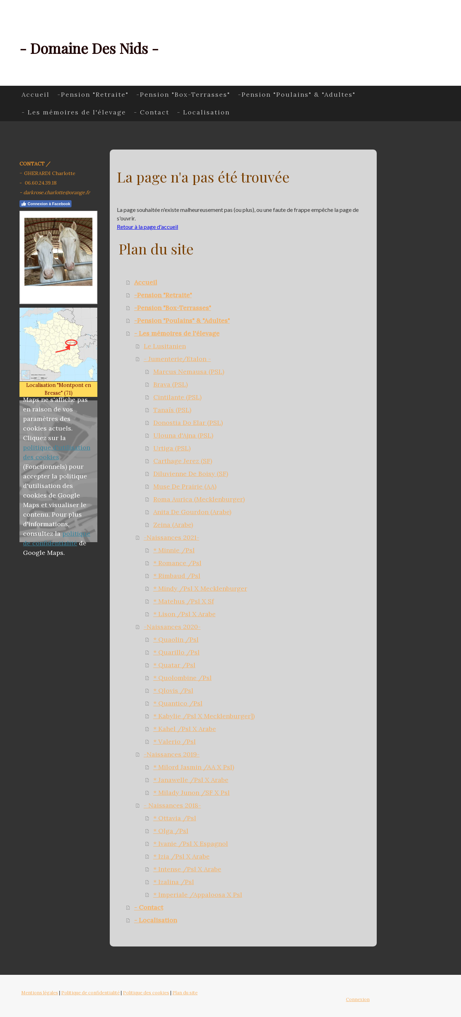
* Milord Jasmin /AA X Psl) (193, 767)
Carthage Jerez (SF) (182, 461)
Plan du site (185, 993)
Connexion (358, 999)
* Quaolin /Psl (176, 639)
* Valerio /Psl (174, 741)
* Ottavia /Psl (174, 818)
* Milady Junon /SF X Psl (191, 792)
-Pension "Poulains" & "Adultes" (296, 94)
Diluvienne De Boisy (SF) (190, 474)
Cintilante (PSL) (177, 397)
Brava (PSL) (170, 384)
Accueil (36, 94)
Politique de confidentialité (90, 993)
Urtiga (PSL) (171, 448)
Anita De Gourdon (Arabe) (192, 512)
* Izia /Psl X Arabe (181, 856)
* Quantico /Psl (178, 703)
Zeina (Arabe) (173, 525)
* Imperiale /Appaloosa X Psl (197, 894)
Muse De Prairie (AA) (184, 486)
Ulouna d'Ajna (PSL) (183, 435)
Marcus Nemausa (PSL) (188, 371)
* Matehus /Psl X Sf (183, 601)
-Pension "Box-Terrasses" (183, 94)
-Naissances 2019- (172, 754)
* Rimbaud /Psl (176, 576)
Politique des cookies (146, 993)
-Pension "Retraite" (93, 94)
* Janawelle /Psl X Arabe (190, 780)
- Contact (151, 112)
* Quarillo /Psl (176, 652)
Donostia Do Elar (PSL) (188, 422)
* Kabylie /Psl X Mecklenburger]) (204, 716)
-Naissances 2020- (172, 627)
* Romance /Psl (177, 563)
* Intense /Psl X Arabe (187, 869)
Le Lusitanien (165, 346)
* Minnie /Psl (174, 550)
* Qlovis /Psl (173, 690)
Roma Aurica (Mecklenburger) (199, 499)
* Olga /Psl (170, 831)
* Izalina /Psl (173, 882)
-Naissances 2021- (171, 537)
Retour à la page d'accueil (147, 226)
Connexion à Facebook (45, 204)
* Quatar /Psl (174, 665)
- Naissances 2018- (172, 805)
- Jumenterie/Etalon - (177, 359)
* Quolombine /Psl (182, 678)
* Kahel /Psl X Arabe (184, 729)
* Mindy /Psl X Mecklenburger (200, 588)
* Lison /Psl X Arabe (184, 614)
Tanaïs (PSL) (172, 410)
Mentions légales (39, 993)
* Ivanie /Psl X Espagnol (190, 843)
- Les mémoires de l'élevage (74, 112)
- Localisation (203, 112)
